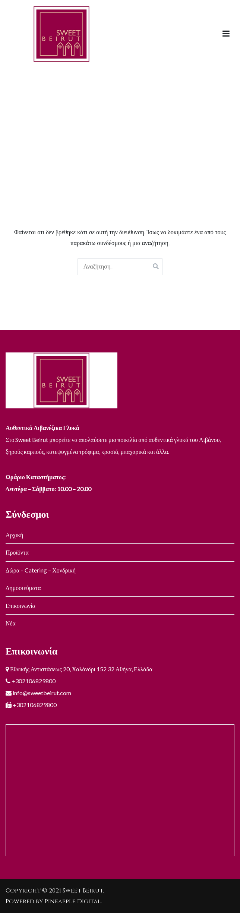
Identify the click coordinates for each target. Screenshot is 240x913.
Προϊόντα (17, 552)
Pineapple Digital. (73, 901)
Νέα (11, 623)
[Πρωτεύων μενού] (226, 34)
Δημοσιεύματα (23, 587)
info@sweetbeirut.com (41, 692)
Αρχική (14, 534)
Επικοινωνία (20, 605)
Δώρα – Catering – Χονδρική (41, 570)
